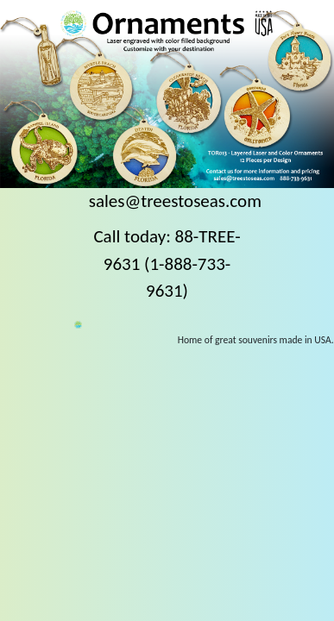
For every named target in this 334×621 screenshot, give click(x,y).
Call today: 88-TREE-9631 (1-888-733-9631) (166, 263)
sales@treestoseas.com (175, 201)
